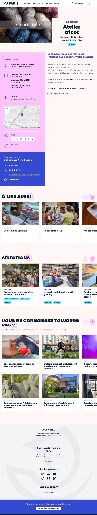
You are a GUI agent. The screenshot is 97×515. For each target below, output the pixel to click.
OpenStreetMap (32, 127)
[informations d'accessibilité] (23, 139)
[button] (22, 115)
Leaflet (22, 127)
